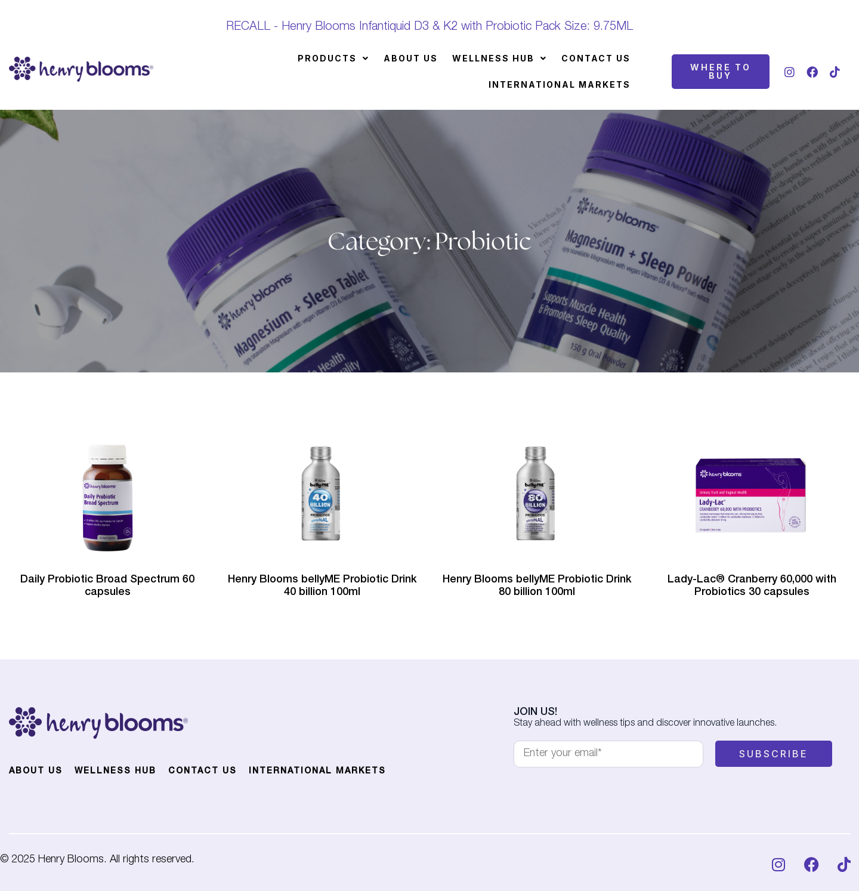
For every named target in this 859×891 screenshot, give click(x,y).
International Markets (560, 84)
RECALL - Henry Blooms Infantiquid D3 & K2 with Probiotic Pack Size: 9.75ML (429, 27)
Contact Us (596, 58)
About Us (411, 58)
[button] (333, 58)
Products (333, 58)
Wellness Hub (499, 58)
